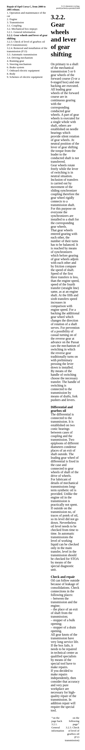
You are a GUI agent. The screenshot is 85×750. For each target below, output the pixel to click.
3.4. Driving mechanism (20, 57)
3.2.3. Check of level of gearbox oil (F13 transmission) (26, 43)
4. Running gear (15, 60)
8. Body (11, 73)
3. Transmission (15, 22)
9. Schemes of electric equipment (24, 76)
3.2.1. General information (21, 31)
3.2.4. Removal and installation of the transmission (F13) (27, 50)
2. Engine (12, 19)
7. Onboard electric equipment (23, 70)
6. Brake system (15, 67)
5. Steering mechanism (19, 64)
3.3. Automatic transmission (22, 54)
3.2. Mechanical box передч (22, 28)
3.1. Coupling (14, 25)
